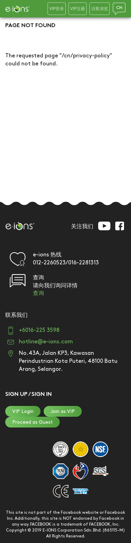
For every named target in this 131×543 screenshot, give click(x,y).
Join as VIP (63, 411)
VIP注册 (77, 9)
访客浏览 (99, 9)
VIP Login (23, 411)
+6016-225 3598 (39, 330)
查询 (38, 293)
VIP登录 (56, 9)
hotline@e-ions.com (46, 341)
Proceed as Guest (32, 422)
